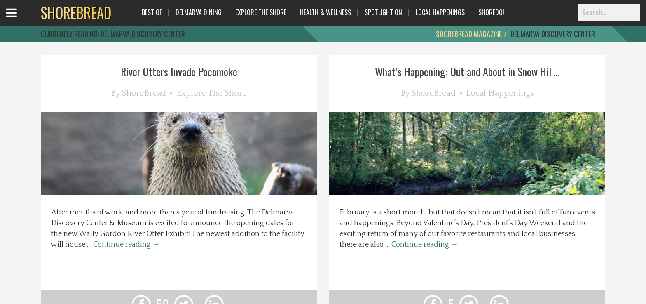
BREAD (76, 12)
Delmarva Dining (199, 12)
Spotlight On (383, 12)
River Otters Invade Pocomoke (179, 72)
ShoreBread (144, 93)
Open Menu (21, 20)
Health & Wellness (325, 12)
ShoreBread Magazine (469, 33)
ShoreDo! (491, 12)
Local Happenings (440, 12)
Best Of (152, 12)
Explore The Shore (260, 12)
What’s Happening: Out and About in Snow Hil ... (467, 72)
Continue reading (126, 244)
